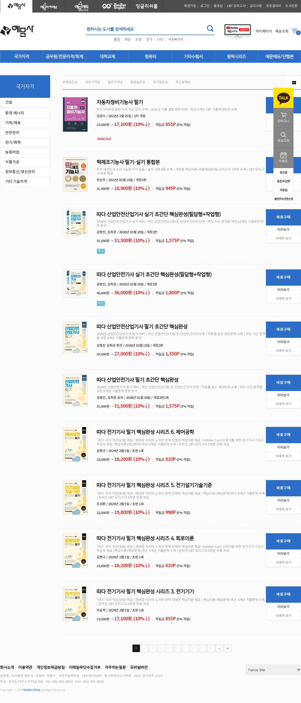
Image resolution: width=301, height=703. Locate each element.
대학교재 (107, 56)
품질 (117, 39)
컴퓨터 (150, 56)
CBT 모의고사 (236, 6)
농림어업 (12, 152)
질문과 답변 (283, 181)
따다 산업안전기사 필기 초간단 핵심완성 (137, 380)
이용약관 (25, 667)
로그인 (204, 6)
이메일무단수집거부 (85, 667)
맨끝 (228, 648)
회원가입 (190, 6)
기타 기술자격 (16, 182)
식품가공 (12, 162)
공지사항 (256, 6)
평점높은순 (137, 82)
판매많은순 (70, 82)
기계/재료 (13, 123)
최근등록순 (183, 82)
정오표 (283, 172)
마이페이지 (264, 31)
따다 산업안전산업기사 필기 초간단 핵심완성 (142, 327)
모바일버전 (139, 667)
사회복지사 (175, 39)
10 (211, 648)
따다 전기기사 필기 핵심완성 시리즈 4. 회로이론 (145, 538)
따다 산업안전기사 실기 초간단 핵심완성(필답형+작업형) (154, 274)
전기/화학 (13, 142)
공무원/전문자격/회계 (64, 56)
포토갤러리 (273, 6)
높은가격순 (115, 82)
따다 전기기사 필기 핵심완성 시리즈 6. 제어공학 (145, 432)
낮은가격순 (92, 82)
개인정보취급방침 (51, 667)
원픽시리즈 (236, 56)
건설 (8, 102)
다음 (219, 648)
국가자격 (21, 56)
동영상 (218, 6)
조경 (138, 39)
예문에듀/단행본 (279, 56)
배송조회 (281, 31)
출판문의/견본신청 (283, 199)
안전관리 (12, 133)
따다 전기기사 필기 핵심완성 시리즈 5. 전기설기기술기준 (154, 485)
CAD (160, 39)
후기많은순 (160, 82)
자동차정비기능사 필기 (120, 102)
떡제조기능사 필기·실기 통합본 (128, 162)
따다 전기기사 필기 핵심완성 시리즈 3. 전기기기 (145, 591)
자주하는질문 (115, 667)
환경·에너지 (14, 113)
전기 (149, 39)
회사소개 (7, 667)
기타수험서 (193, 56)
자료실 (283, 190)
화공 (128, 39)
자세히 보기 (283, 239)
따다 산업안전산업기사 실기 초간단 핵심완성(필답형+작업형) (159, 214)
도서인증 (291, 6)
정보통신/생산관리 (20, 172)
